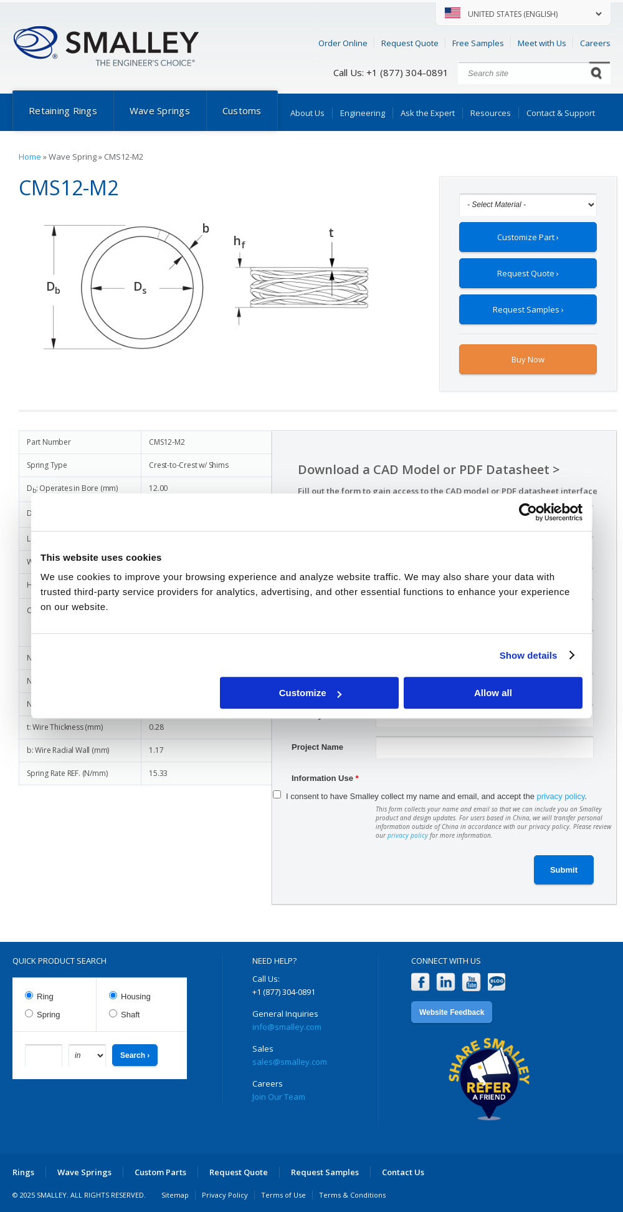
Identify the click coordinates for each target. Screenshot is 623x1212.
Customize (310, 692)
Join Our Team (278, 1096)
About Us (307, 113)
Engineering (362, 113)
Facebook (420, 982)
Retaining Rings (63, 110)
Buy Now (528, 359)
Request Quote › (528, 273)
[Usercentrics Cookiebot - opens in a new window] (528, 512)
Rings (23, 1172)
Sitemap (175, 1195)
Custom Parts (160, 1172)
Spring (48, 1014)
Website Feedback (451, 1012)
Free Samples (478, 43)
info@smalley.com (286, 1026)
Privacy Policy (225, 1195)
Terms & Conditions (352, 1195)
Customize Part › (528, 237)
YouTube (471, 982)
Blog (496, 982)
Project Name (317, 747)
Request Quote (410, 43)
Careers (595, 43)
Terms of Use (283, 1195)
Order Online (343, 43)
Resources (490, 113)
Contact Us (403, 1172)
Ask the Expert (428, 113)
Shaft (130, 1014)
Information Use (325, 778)
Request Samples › (528, 309)
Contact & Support (560, 113)
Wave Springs (160, 110)
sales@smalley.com (289, 1061)
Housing (136, 996)
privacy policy (561, 796)
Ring (45, 996)
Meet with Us (542, 43)
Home (30, 156)
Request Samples (325, 1172)
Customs (242, 110)
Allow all (493, 692)
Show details (529, 655)
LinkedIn (445, 982)
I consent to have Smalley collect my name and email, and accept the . (436, 796)
